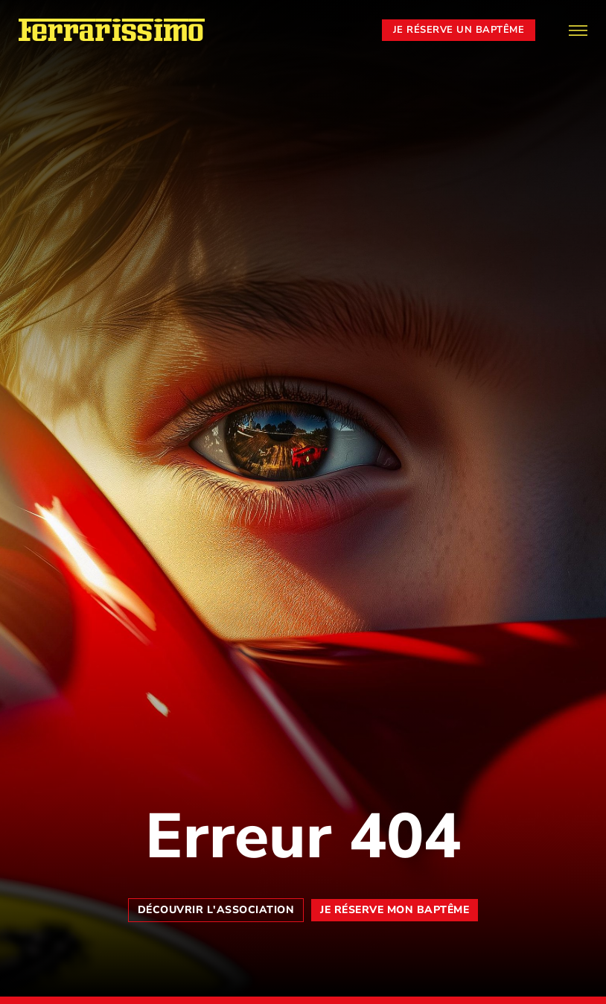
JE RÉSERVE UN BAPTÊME (459, 29)
